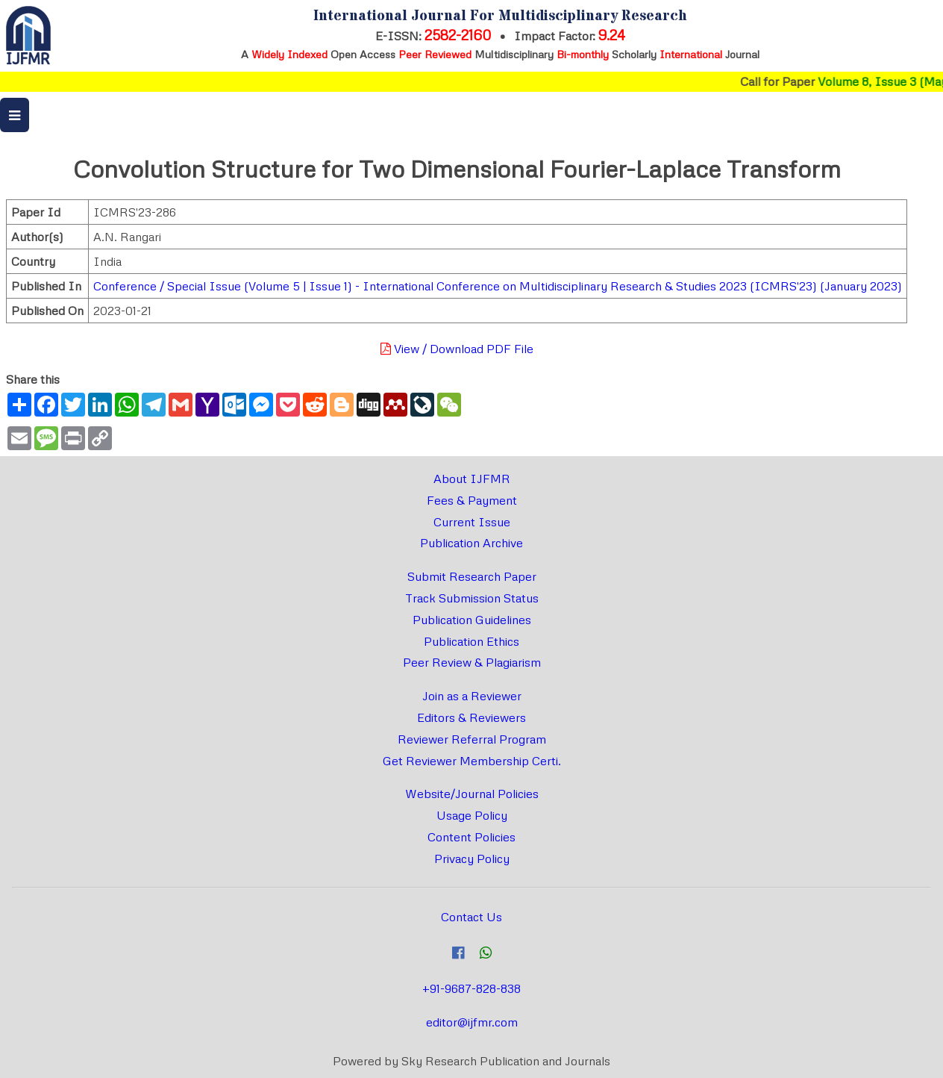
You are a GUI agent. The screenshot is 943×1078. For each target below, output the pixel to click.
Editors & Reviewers (471, 717)
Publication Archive (471, 542)
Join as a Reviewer (471, 695)
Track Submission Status (472, 598)
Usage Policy (471, 815)
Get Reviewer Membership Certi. (472, 760)
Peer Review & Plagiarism (472, 662)
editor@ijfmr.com (472, 1022)
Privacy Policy (472, 858)
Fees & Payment (472, 500)
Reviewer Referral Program (472, 739)
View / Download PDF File (456, 348)
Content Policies (471, 836)
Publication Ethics (471, 641)
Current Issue (471, 521)
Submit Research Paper (471, 576)
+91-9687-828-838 (471, 988)
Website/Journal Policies (472, 793)
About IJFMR (471, 478)
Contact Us (471, 916)
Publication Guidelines (472, 619)
